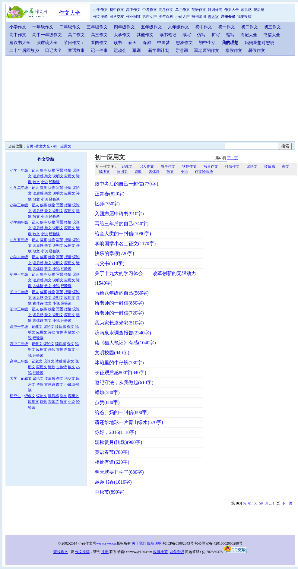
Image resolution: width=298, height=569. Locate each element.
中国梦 (163, 42)
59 (261, 503)
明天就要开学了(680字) (119, 472)
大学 (13, 378)
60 (255, 503)
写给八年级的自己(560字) (122, 293)
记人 (35, 170)
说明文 (57, 176)
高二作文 (76, 35)
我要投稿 (244, 16)
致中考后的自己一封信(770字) (126, 183)
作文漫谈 (100, 16)
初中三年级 (19, 309)
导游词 (181, 50)
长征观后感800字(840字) (120, 372)
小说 (44, 182)
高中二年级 (19, 344)
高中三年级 (19, 361)
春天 (132, 42)
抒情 (67, 170)
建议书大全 (19, 42)
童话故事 (76, 50)
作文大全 (70, 13)
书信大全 (271, 35)
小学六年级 (19, 257)
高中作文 (133, 10)
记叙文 (37, 326)
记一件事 (99, 50)
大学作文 (122, 35)
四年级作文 (124, 27)
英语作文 (199, 10)
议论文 (48, 326)
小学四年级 (19, 222)
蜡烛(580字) (107, 392)
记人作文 (146, 166)
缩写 (230, 35)
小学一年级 (19, 170)
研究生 (15, 396)
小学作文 (100, 10)
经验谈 (54, 182)
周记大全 (248, 35)
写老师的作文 (206, 50)
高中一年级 (19, 326)
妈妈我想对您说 (259, 42)
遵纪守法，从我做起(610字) (124, 382)
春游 (147, 42)
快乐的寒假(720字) (114, 253)
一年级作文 (42, 27)
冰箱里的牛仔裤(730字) (119, 362)
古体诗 (38, 269)
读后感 (246, 10)
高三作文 (99, 35)
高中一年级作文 (47, 35)
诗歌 (51, 332)
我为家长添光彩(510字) (119, 322)
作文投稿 (82, 552)
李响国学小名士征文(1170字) (125, 243)
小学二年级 (19, 187)
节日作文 (72, 42)
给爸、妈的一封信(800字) (122, 412)
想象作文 (184, 42)
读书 (118, 42)
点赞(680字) (107, 402)
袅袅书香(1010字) (113, 482)
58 (266, 503)
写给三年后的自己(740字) (122, 223)
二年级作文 (70, 27)
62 (244, 503)
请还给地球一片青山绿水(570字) (129, 422)
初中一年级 (19, 274)
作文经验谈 (204, 171)
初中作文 (116, 10)
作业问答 (133, 16)
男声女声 (149, 16)
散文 (36, 182)
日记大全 (53, 50)
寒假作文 (233, 50)
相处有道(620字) (112, 462)
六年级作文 (178, 27)
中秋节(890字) (110, 492)
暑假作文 (256, 50)
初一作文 (226, 27)
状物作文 (189, 166)
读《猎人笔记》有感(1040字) (125, 342)
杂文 (48, 176)
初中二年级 (19, 292)
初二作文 (249, 27)
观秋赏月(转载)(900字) (118, 442)
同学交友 (116, 16)
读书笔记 (168, 35)
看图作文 (99, 42)
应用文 (69, 176)
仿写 (201, 35)
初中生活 (207, 42)
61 (250, 503)
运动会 (120, 50)
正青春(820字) (110, 193)
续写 (186, 35)
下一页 (232, 158)
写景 (59, 170)
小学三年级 (19, 205)
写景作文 (211, 166)
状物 (51, 170)
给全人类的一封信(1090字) (123, 233)
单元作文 (182, 10)
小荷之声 (182, 16)
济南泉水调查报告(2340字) (123, 332)
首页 (29, 146)
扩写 (215, 35)
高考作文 (166, 10)
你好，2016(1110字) (115, 432)
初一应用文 (62, 146)
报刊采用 (199, 16)
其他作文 (145, 35)
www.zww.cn (106, 543)
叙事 (43, 170)
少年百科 (166, 16)
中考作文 (149, 10)
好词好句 (215, 10)
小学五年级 (19, 240)
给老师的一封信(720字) (119, 312)
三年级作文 (97, 27)
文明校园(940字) (112, 352)
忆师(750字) (107, 203)
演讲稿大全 (47, 42)
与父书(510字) (110, 263)
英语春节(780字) (112, 452)
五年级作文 (151, 27)
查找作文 (60, 552)
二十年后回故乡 (24, 50)
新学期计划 (158, 50)
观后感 (258, 10)
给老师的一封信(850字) (119, 302)
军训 (136, 50)
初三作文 (272, 27)
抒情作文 (232, 166)
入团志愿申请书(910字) (119, 213)
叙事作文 (168, 166)
